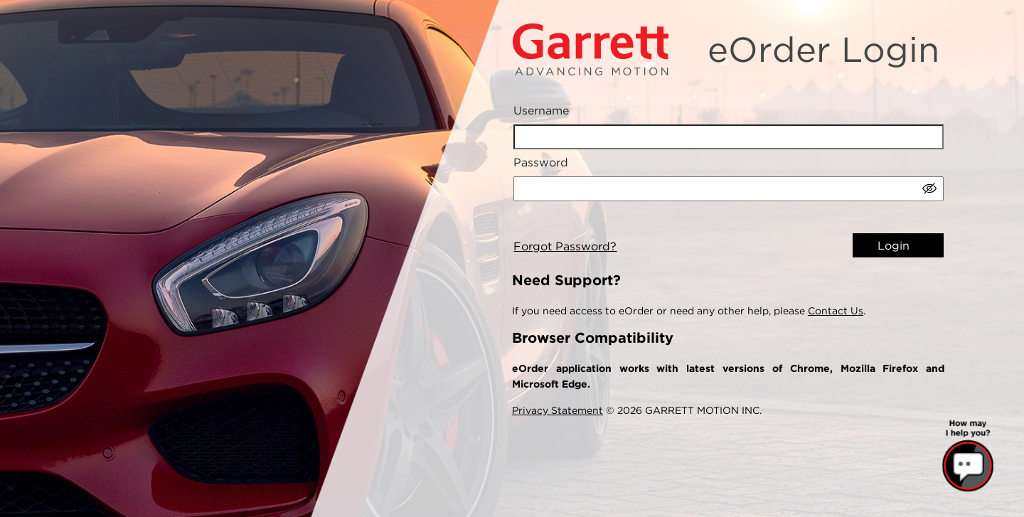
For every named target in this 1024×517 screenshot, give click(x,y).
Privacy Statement (557, 410)
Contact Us (835, 310)
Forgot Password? (565, 246)
